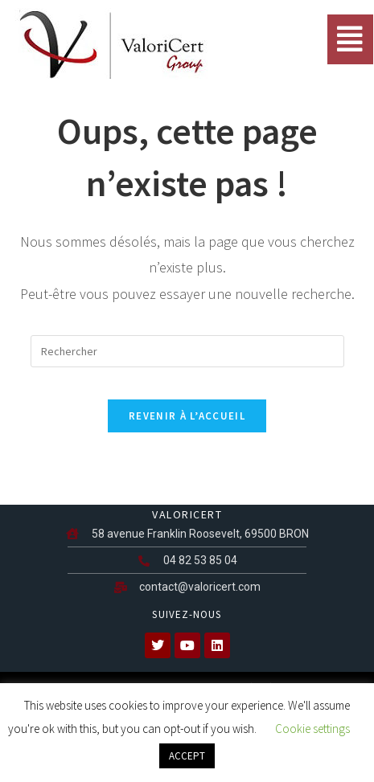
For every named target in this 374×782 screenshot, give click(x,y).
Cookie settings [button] (312, 728)
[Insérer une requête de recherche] (187, 351)
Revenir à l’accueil (187, 416)
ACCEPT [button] (187, 756)
